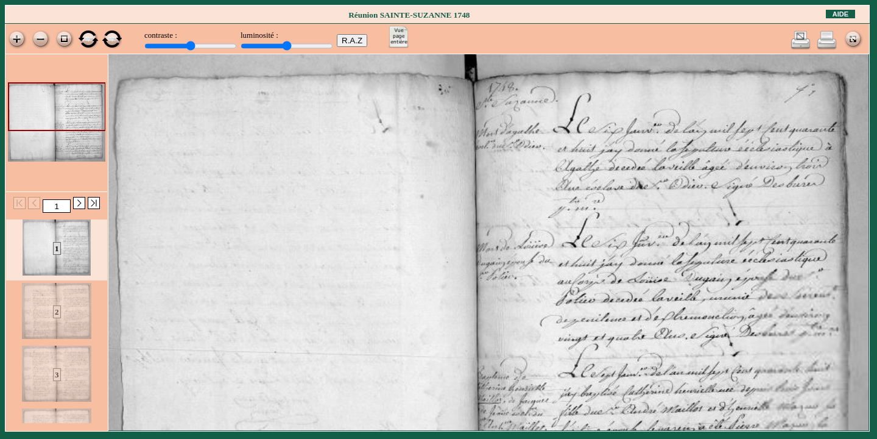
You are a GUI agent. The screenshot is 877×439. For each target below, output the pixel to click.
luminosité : (259, 35)
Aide (840, 14)
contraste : (160, 35)
